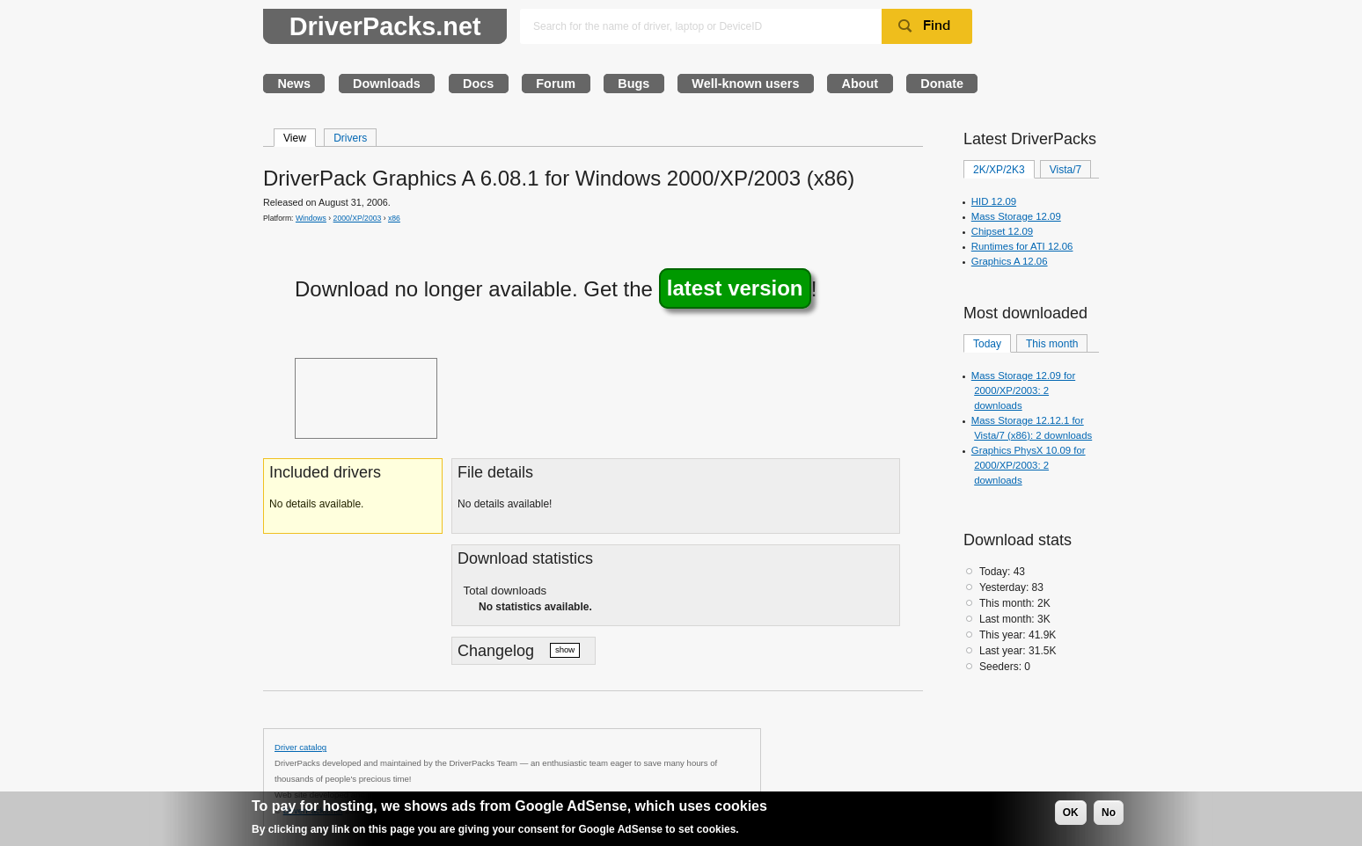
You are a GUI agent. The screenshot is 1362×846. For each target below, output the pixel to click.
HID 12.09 (993, 201)
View (294, 138)
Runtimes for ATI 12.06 (1022, 246)
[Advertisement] (366, 398)
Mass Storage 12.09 (1016, 216)
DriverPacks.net (385, 26)
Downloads (387, 84)
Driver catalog (300, 747)
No (1109, 812)
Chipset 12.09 (1002, 231)
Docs (478, 84)
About (860, 84)
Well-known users (745, 84)
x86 (394, 218)
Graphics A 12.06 (1009, 261)
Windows (311, 218)
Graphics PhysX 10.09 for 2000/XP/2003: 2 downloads (1028, 465)
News (294, 84)
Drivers (350, 138)
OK (1071, 812)
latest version (735, 289)
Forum (555, 84)
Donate (941, 84)
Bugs (633, 84)
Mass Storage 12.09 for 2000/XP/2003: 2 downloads (1023, 390)
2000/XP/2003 (357, 218)
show (565, 649)
